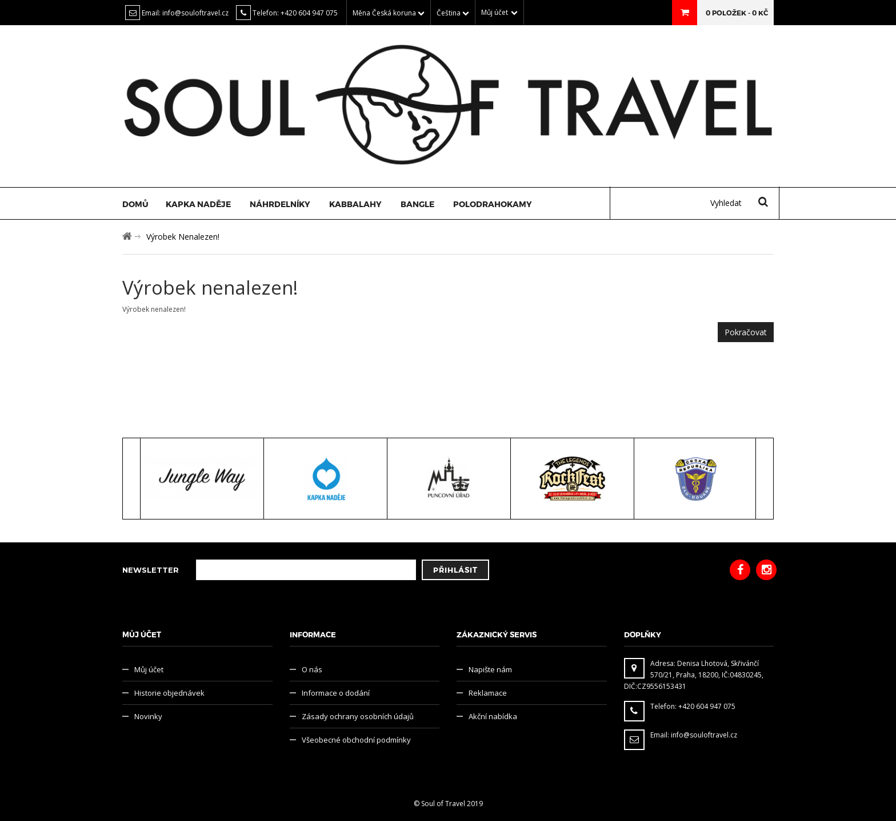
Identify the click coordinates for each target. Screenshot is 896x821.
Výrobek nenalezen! (182, 236)
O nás (312, 669)
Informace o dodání (336, 693)
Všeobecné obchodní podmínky (356, 740)
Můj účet (148, 669)
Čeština (453, 13)
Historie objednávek (169, 693)
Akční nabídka (493, 716)
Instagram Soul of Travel (766, 570)
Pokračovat (746, 332)
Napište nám (490, 669)
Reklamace (488, 693)
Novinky (148, 716)
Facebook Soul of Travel (740, 570)
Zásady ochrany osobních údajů (358, 716)
